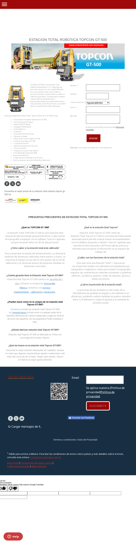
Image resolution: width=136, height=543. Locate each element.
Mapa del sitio (39, 466)
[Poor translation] (13, 488)
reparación (49, 291)
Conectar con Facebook (81, 417)
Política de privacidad (18, 466)
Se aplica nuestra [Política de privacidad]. (105, 392)
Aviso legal (13, 462)
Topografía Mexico (19, 313)
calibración (36, 291)
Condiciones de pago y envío (45, 457)
